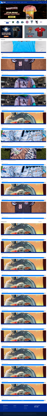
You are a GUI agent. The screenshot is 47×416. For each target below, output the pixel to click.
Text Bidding (33, 0)
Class (15, 2)
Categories (18, 2)
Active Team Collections (10, 2)
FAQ (3, 409)
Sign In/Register (40, 2)
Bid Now (23, 57)
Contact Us (4, 406)
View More (40, 39)
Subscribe (37, 0)
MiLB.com (40, 0)
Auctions (22, 2)
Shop (42, 0)
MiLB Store (25, 407)
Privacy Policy (4, 407)
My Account (15, 407)
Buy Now (25, 2)
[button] (3, 11)
